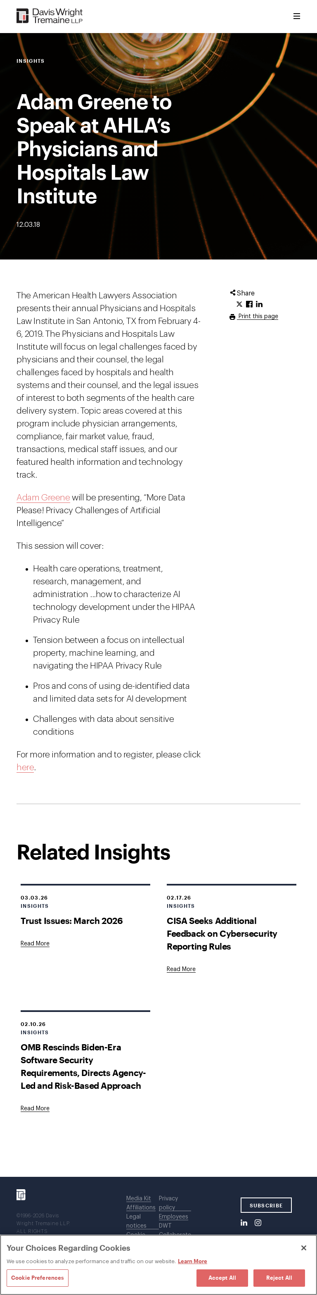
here (25, 767)
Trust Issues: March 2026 (72, 920)
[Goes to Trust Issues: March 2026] (35, 943)
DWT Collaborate (175, 1230)
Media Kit (138, 1199)
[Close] (304, 1248)
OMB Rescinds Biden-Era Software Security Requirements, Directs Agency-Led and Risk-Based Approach (83, 1066)
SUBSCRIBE (266, 1205)
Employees (173, 1217)
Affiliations (141, 1208)
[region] (158, 1265)
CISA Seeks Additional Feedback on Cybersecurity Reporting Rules (222, 933)
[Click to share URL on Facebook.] (249, 304)
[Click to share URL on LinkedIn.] (259, 304)
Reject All (279, 1277)
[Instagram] (258, 1223)
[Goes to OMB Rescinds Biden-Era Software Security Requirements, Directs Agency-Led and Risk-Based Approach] (35, 1108)
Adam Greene (43, 497)
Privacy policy (168, 1203)
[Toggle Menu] (296, 16)
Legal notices (136, 1221)
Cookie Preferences (37, 1277)
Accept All (222, 1277)
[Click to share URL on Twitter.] (239, 304)
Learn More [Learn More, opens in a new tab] (192, 1261)
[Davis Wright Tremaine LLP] (50, 16)
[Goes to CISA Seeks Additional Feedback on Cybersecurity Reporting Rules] (181, 969)
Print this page (257, 316)
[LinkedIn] (244, 1223)
